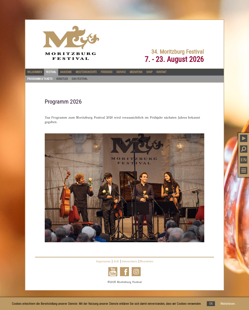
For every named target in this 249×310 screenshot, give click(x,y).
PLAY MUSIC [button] (243, 138)
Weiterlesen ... (228, 304)
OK (211, 304)
